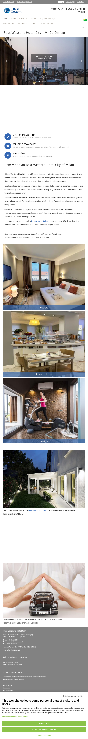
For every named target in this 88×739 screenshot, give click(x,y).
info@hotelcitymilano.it (24, 2)
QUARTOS (23, 19)
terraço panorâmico (39, 221)
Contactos (80, 2)
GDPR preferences (44, 735)
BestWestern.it (8, 680)
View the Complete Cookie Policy (15, 717)
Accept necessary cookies (44, 730)
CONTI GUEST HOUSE (37, 510)
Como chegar (70, 2)
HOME (5, 19)
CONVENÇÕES (23, 23)
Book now (44, 127)
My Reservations (8, 690)
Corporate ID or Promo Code (13, 123)
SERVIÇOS (34, 19)
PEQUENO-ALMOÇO (47, 19)
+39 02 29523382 (8, 2)
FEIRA (33, 23)
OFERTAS (13, 19)
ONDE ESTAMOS (9, 23)
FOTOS (50, 23)
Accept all (44, 723)
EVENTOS (41, 23)
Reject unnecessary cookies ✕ (74, 696)
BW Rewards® (19, 680)
